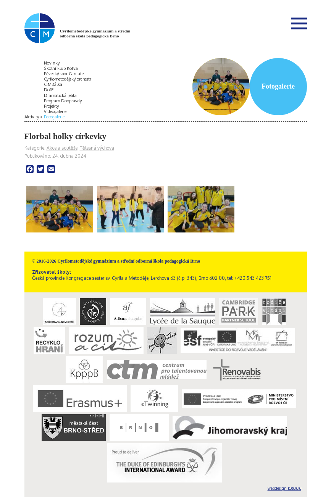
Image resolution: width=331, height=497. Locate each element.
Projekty (51, 106)
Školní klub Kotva (61, 68)
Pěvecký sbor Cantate (64, 73)
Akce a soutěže (62, 148)
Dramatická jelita (60, 95)
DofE (48, 89)
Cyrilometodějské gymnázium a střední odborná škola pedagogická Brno (95, 33)
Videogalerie (55, 111)
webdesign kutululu (284, 488)
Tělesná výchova (97, 148)
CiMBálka (53, 84)
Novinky (52, 63)
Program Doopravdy (63, 100)
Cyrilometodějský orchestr (67, 79)
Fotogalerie (54, 116)
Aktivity (31, 116)
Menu (299, 23)
